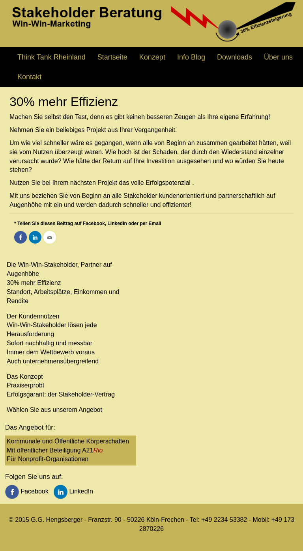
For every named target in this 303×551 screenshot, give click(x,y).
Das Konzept (25, 376)
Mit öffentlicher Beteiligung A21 (55, 450)
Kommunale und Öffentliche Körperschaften (68, 441)
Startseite (112, 57)
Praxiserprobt (25, 385)
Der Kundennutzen (33, 316)
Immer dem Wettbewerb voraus (51, 352)
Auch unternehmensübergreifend (53, 361)
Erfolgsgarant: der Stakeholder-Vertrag (61, 394)
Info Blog (191, 57)
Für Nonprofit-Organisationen (47, 459)
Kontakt (29, 77)
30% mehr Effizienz (34, 282)
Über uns (278, 57)
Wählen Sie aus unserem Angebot (54, 409)
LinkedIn (73, 491)
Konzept (152, 57)
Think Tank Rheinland (51, 57)
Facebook (27, 491)
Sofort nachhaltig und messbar (49, 343)
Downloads (234, 57)
